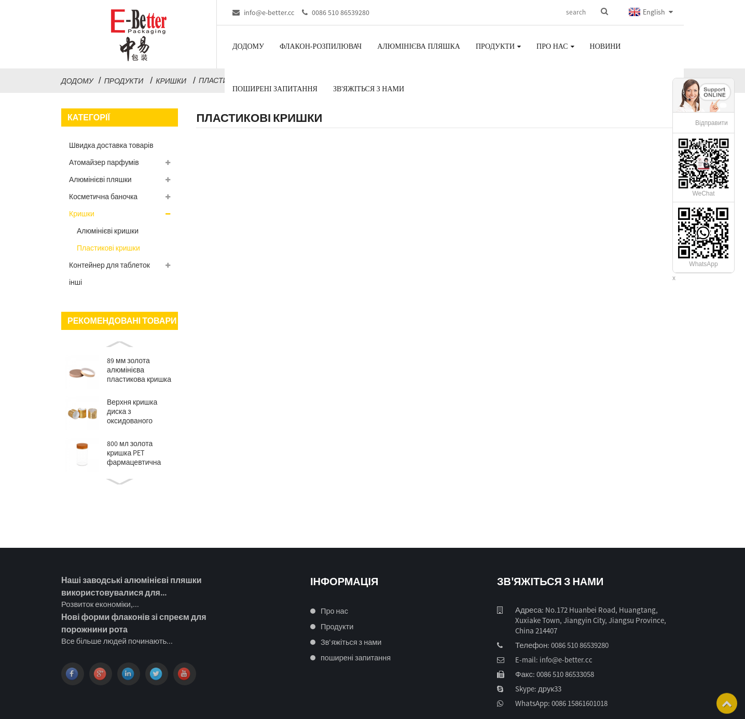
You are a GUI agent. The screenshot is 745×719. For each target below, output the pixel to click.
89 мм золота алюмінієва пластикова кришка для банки (139, 370)
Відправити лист (711, 133)
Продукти (124, 81)
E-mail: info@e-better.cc (551, 660)
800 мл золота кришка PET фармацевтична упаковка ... (134, 453)
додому (77, 81)
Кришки (171, 81)
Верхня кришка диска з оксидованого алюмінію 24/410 (133, 411)
